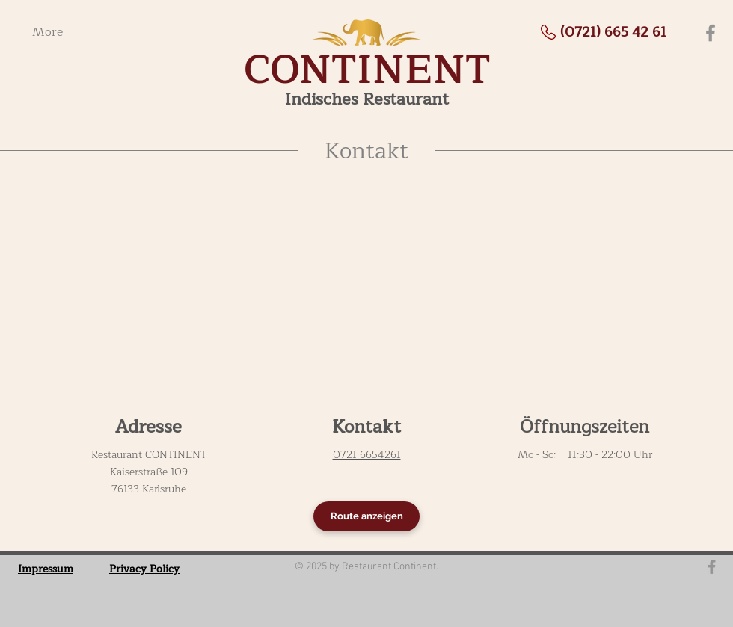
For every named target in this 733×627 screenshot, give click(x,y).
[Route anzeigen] (366, 516)
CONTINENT (367, 70)
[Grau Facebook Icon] (711, 566)
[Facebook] (710, 33)
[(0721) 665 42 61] (613, 32)
